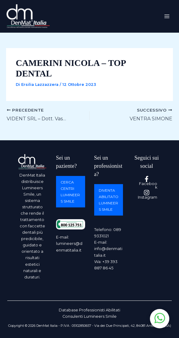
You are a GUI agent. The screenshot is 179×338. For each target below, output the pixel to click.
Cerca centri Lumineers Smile (70, 191)
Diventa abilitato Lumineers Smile (108, 200)
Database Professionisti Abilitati (89, 310)
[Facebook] (146, 183)
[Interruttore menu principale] (167, 16)
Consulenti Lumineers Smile (89, 316)
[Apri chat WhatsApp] (159, 318)
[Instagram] (146, 195)
